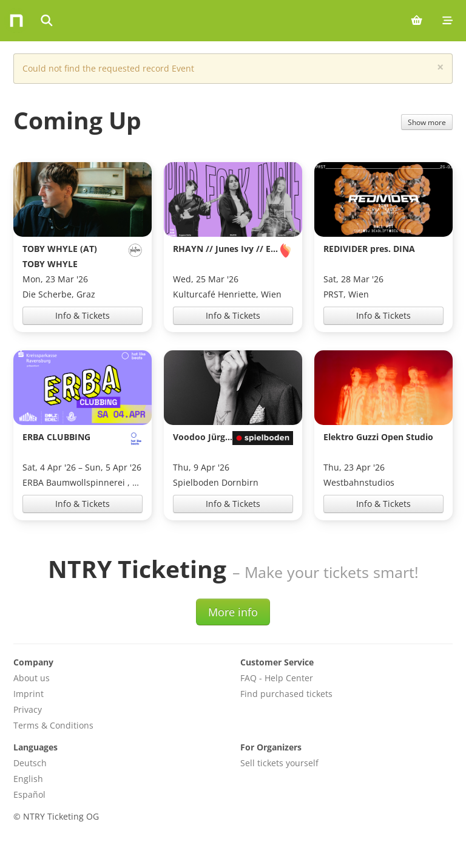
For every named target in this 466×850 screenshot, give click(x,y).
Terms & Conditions (53, 725)
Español (29, 794)
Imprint (28, 693)
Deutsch (30, 763)
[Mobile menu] (447, 20)
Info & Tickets (82, 315)
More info (233, 612)
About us (31, 678)
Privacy (27, 709)
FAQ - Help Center (276, 678)
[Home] (16, 20)
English (28, 778)
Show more (427, 122)
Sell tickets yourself (279, 763)
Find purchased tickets (286, 693)
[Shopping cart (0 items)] (416, 20)
